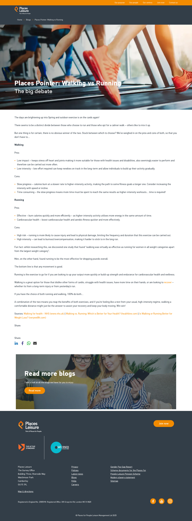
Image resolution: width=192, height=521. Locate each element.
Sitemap (114, 481)
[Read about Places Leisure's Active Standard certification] (31, 447)
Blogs (28, 20)
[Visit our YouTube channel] (161, 501)
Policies (75, 470)
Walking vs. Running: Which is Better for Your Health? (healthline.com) (102, 313)
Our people (133, 2)
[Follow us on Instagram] (170, 501)
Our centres (147, 2)
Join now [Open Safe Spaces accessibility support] (164, 423)
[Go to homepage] (22, 10)
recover (168, 282)
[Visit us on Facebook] (153, 501)
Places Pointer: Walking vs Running (49, 20)
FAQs (73, 481)
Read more (35, 390)
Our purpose (120, 2)
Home (19, 20)
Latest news (77, 474)
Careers (75, 484)
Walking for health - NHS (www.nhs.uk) (44, 313)
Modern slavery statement (123, 477)
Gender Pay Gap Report (121, 466)
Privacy (74, 466)
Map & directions (25, 491)
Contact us (173, 2)
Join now (160, 2)
